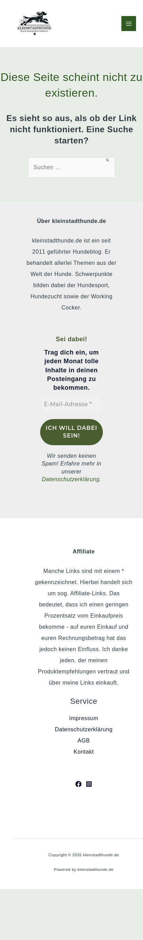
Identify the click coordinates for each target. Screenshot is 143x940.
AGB (83, 741)
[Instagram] (89, 784)
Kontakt (84, 752)
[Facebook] (78, 784)
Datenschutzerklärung (71, 479)
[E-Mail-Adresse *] (71, 404)
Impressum (83, 718)
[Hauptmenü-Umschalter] (128, 23)
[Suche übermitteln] (108, 159)
